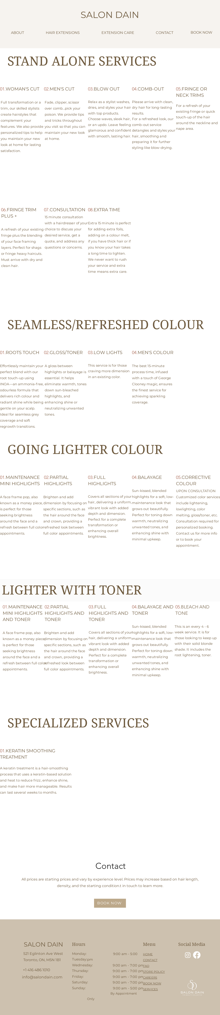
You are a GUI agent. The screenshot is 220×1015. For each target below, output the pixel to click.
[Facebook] (196, 955)
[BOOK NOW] (110, 903)
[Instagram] (187, 955)
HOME (148, 954)
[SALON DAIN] (43, 944)
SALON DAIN (110, 14)
